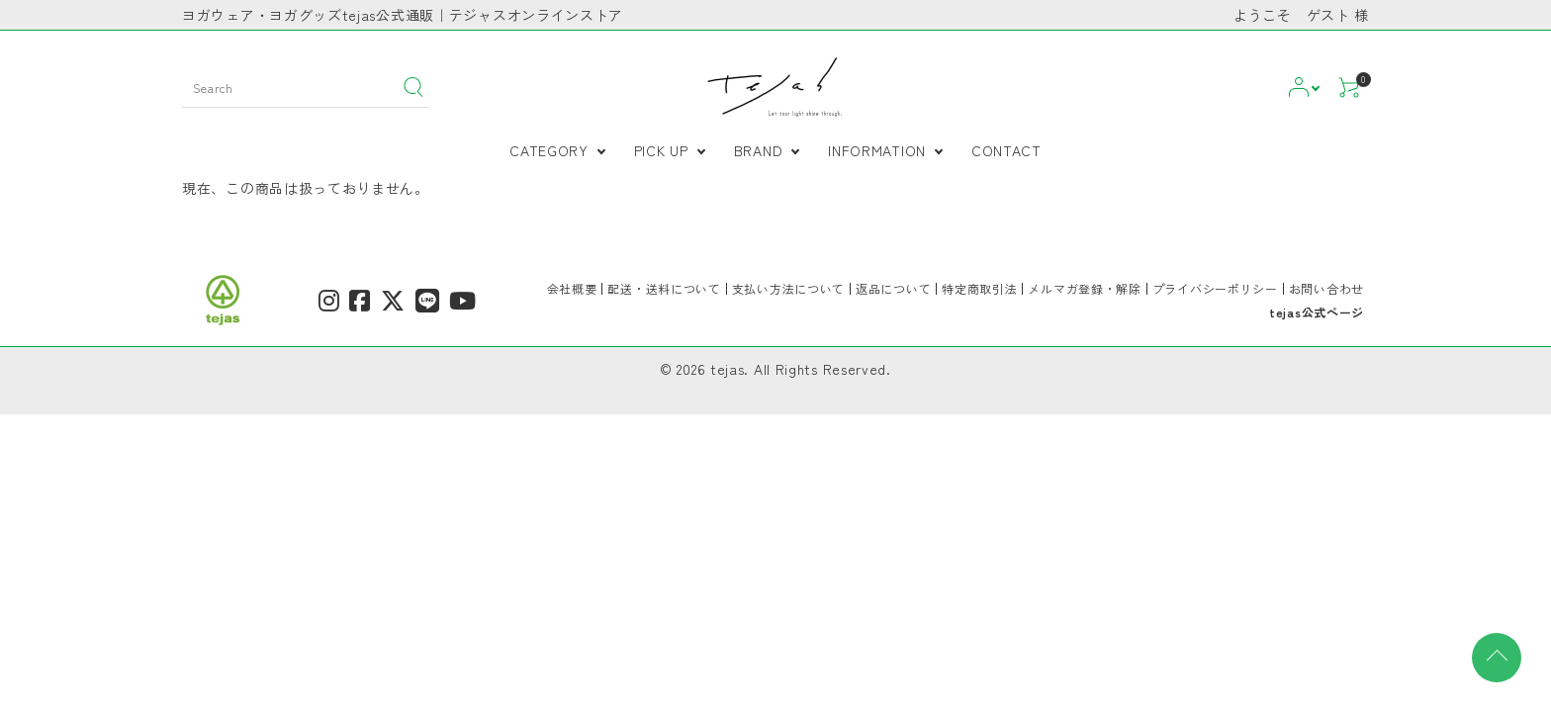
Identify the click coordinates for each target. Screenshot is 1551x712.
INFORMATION (877, 150)
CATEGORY (549, 150)
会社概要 (572, 288)
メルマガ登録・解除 (1084, 288)
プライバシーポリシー (1215, 288)
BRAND (758, 150)
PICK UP (661, 150)
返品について (893, 288)
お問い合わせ (1326, 288)
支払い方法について (788, 288)
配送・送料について (663, 288)
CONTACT (1006, 150)
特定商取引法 (979, 288)
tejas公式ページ (1316, 312)
